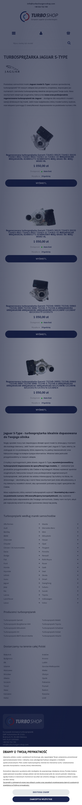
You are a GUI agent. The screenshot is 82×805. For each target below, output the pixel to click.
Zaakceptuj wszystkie (41, 799)
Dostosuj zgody (41, 792)
